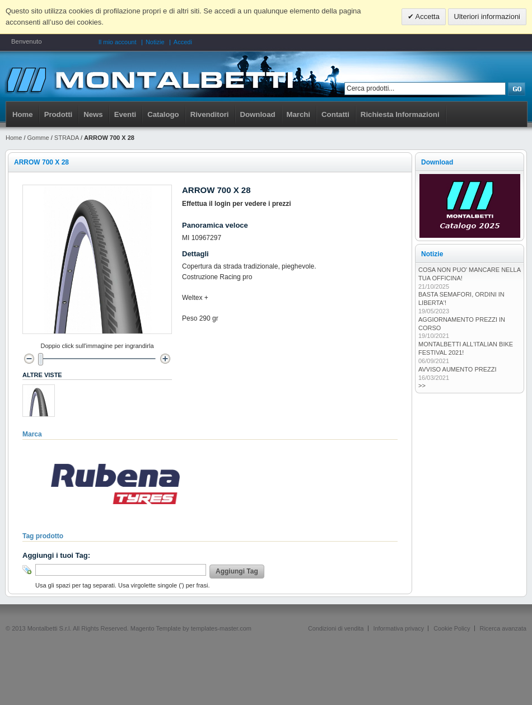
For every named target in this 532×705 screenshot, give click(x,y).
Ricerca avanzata (503, 628)
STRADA (66, 137)
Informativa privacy (399, 628)
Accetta (427, 16)
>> (422, 385)
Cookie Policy (451, 628)
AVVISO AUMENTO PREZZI (457, 369)
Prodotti (58, 114)
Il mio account (118, 42)
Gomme (38, 137)
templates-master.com (221, 628)
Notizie (155, 42)
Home (22, 114)
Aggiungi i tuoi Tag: (56, 555)
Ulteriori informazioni (487, 16)
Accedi (183, 42)
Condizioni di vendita (336, 628)
